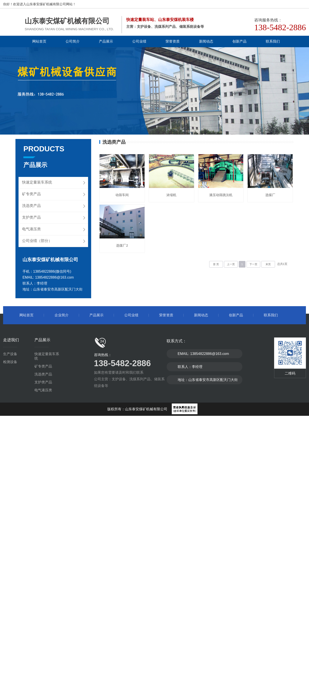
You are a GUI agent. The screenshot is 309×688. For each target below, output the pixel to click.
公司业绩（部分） (37, 241)
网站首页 (39, 41)
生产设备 (10, 354)
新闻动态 (206, 41)
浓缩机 (172, 195)
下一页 (253, 264)
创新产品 (239, 41)
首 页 (216, 264)
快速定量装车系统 (37, 182)
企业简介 (62, 315)
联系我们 (273, 41)
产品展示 (106, 41)
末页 (268, 264)
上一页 (231, 264)
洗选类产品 (31, 206)
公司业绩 (139, 41)
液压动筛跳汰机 (222, 195)
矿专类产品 (31, 194)
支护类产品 (31, 217)
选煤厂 (122, 246)
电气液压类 (31, 229)
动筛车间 (122, 195)
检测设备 (10, 362)
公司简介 (73, 41)
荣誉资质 (173, 41)
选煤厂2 (172, 246)
